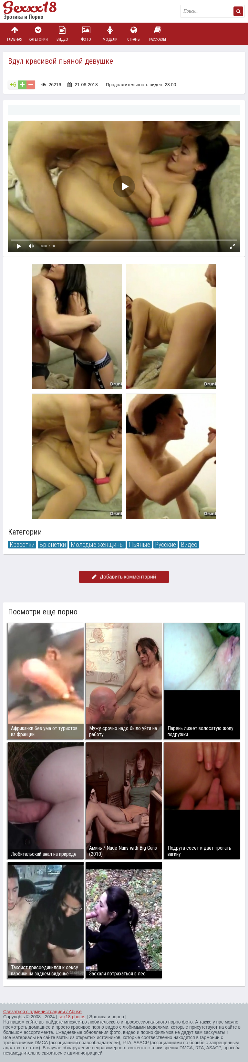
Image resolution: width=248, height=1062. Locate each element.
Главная (14, 34)
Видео (62, 34)
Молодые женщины (97, 544)
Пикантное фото (35, 11)
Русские (165, 544)
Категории (38, 34)
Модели (110, 34)
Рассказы (157, 34)
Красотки (22, 544)
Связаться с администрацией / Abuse (42, 1011)
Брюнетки (52, 544)
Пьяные (139, 544)
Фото (86, 34)
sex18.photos (71, 1016)
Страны (133, 34)
